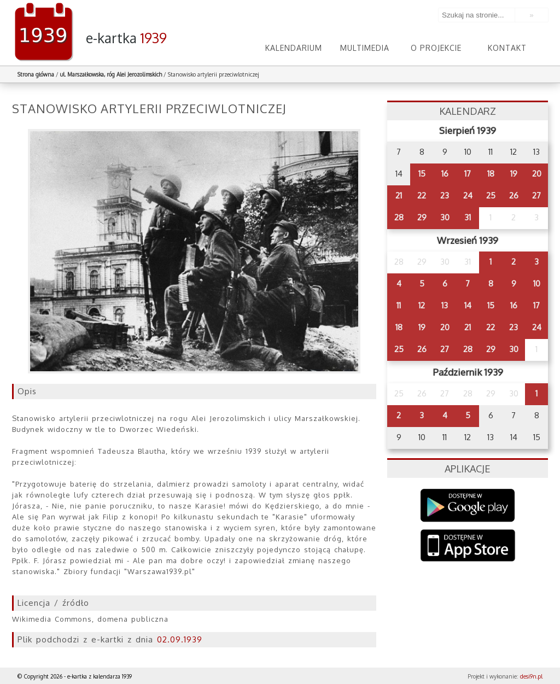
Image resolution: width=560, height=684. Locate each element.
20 (536, 173)
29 (422, 217)
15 (421, 173)
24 (467, 195)
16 (444, 173)
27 (536, 195)
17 (467, 173)
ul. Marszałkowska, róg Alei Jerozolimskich (111, 74)
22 (421, 195)
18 (490, 173)
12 (421, 305)
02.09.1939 (179, 639)
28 (399, 217)
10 (536, 283)
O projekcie (436, 47)
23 (444, 195)
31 (467, 217)
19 (513, 173)
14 (467, 305)
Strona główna (36, 74)
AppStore (468, 546)
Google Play (468, 505)
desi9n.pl (531, 676)
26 (513, 195)
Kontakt (507, 47)
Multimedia (364, 47)
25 (490, 195)
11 (398, 305)
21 (398, 195)
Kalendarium (293, 47)
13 (444, 305)
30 (445, 217)
